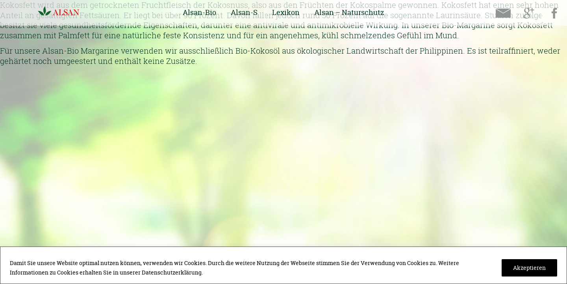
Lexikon (286, 12)
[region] (283, 265)
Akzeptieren (529, 267)
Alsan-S (244, 12)
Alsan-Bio (199, 12)
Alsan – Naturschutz (349, 12)
